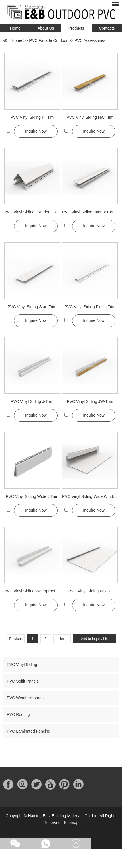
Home (15, 28)
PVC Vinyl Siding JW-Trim (90, 401)
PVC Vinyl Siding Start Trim (32, 306)
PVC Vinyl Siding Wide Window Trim (90, 496)
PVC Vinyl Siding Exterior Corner (32, 212)
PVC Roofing (18, 714)
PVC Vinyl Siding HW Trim (89, 117)
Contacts (107, 28)
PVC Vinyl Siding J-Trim (32, 401)
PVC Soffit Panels (23, 681)
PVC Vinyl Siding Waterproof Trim (32, 591)
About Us (46, 28)
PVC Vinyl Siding (22, 664)
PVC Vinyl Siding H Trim (32, 117)
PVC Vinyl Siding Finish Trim (89, 306)
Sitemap (71, 822)
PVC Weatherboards (25, 697)
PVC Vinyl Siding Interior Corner (90, 212)
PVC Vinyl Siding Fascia (90, 591)
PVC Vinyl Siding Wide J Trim (32, 496)
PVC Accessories (89, 40)
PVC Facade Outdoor (48, 40)
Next (62, 639)
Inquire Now (36, 131)
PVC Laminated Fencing (28, 731)
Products (76, 28)
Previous (16, 639)
